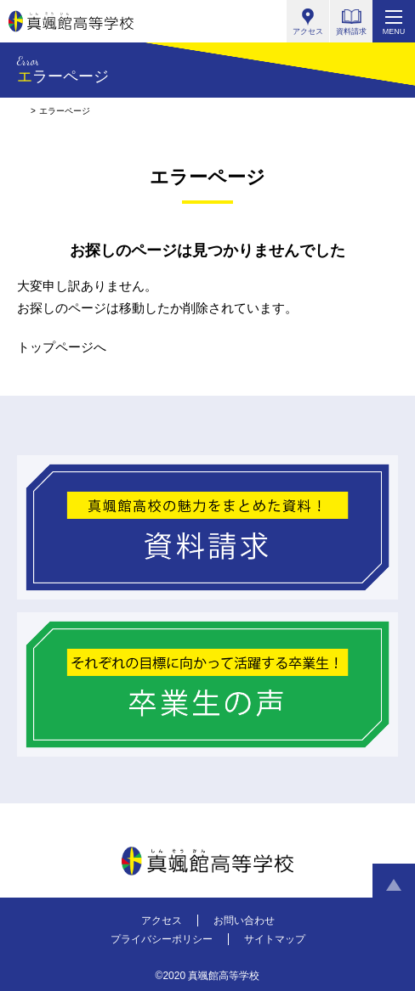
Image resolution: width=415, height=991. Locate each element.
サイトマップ (274, 939)
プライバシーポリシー (162, 939)
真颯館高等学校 (71, 21)
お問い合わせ (244, 920)
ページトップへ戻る (393, 885)
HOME (21, 110)
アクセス (161, 920)
